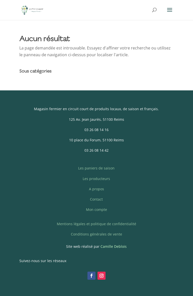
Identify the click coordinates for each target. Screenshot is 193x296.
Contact (96, 199)
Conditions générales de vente (96, 234)
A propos (96, 189)
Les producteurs (96, 178)
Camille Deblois (114, 246)
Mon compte (96, 209)
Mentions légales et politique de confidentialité (96, 223)
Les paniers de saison (96, 168)
